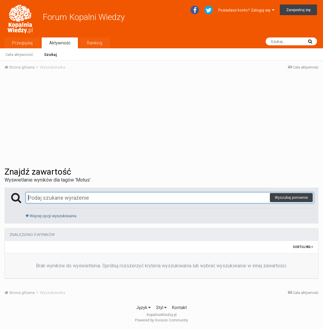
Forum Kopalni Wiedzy (84, 17)
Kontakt (179, 307)
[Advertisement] (161, 120)
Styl (161, 307)
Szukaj (50, 54)
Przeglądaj (22, 42)
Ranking (94, 42)
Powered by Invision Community (161, 320)
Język (143, 307)
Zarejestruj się (298, 10)
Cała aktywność (19, 54)
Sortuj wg (303, 247)
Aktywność (59, 42)
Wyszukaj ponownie (291, 197)
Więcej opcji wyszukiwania (51, 216)
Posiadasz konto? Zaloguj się (246, 10)
